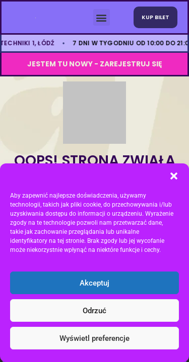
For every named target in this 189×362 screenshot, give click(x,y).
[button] (174, 176)
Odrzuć (94, 310)
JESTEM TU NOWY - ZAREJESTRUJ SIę (94, 64)
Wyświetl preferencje (94, 338)
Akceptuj (94, 283)
